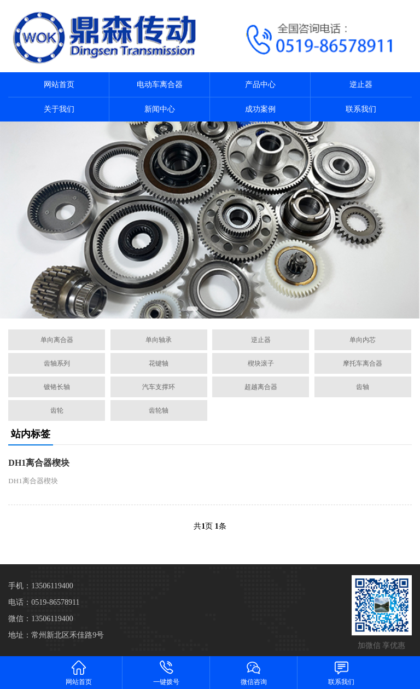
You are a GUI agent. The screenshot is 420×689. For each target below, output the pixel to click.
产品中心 (260, 84)
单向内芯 (362, 340)
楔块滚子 (261, 363)
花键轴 (158, 363)
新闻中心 (159, 109)
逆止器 (360, 84)
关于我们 (59, 109)
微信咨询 (254, 672)
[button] (192, 308)
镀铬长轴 (57, 387)
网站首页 (59, 84)
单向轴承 (158, 340)
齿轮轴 (158, 410)
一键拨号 (166, 672)
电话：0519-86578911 (43, 602)
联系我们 (361, 109)
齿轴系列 (57, 363)
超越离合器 (260, 387)
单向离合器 (56, 340)
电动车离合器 (160, 84)
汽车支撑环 (158, 387)
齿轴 (362, 387)
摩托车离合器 (362, 363)
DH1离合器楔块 (38, 462)
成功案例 (260, 109)
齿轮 (56, 410)
